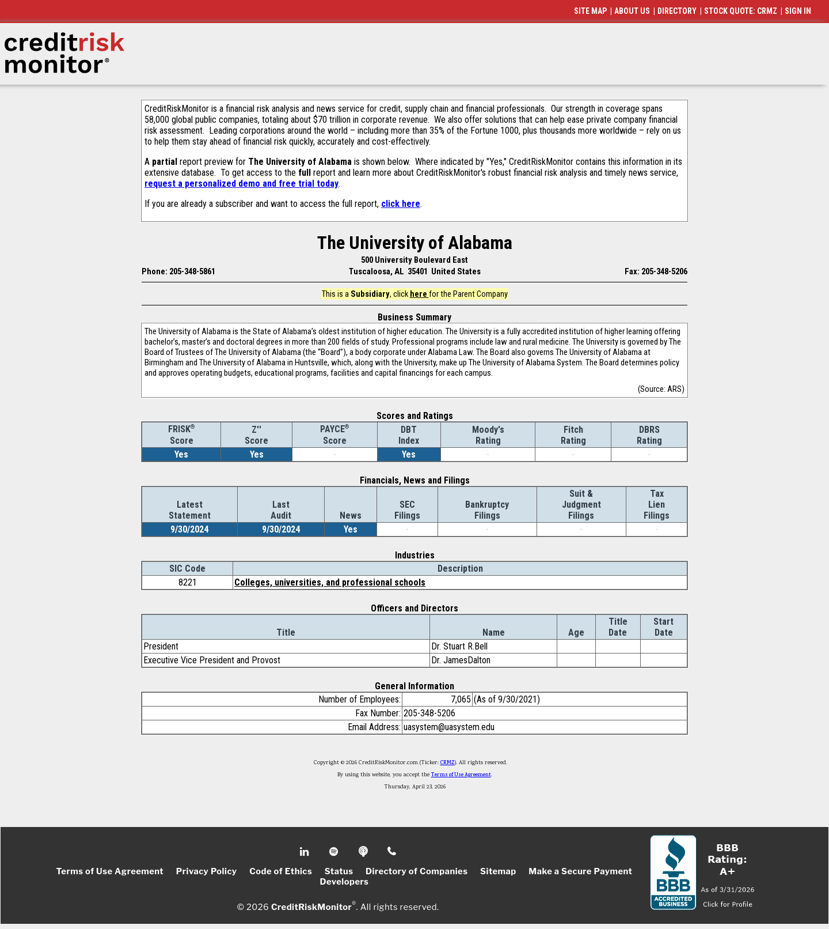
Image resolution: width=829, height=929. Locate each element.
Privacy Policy (206, 871)
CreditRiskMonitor (311, 907)
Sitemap (498, 871)
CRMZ (447, 763)
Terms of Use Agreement (461, 775)
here (419, 294)
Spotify (334, 852)
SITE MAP (590, 11)
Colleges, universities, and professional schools (329, 582)
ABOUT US (632, 11)
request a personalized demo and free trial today (241, 183)
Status (339, 871)
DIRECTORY (677, 11)
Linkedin (305, 852)
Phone (392, 852)
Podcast (364, 852)
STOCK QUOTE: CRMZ (740, 11)
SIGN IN (798, 11)
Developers (344, 882)
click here (400, 203)
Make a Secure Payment (580, 871)
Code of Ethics (280, 871)
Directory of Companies (416, 871)
